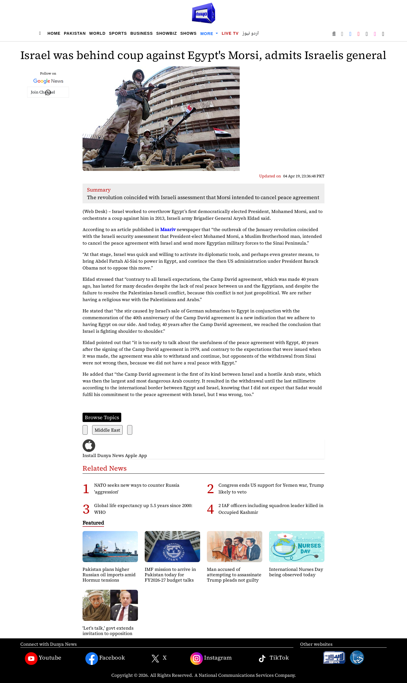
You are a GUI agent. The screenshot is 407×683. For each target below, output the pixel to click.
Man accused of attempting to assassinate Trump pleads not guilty (234, 574)
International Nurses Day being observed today (296, 572)
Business (141, 33)
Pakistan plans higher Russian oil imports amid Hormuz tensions (109, 574)
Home (53, 33)
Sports (118, 33)
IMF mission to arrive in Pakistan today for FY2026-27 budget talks (170, 574)
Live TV (230, 33)
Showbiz (166, 33)
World (97, 33)
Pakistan (75, 33)
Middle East (107, 430)
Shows (188, 33)
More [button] (207, 33)
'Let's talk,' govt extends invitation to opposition (108, 630)
